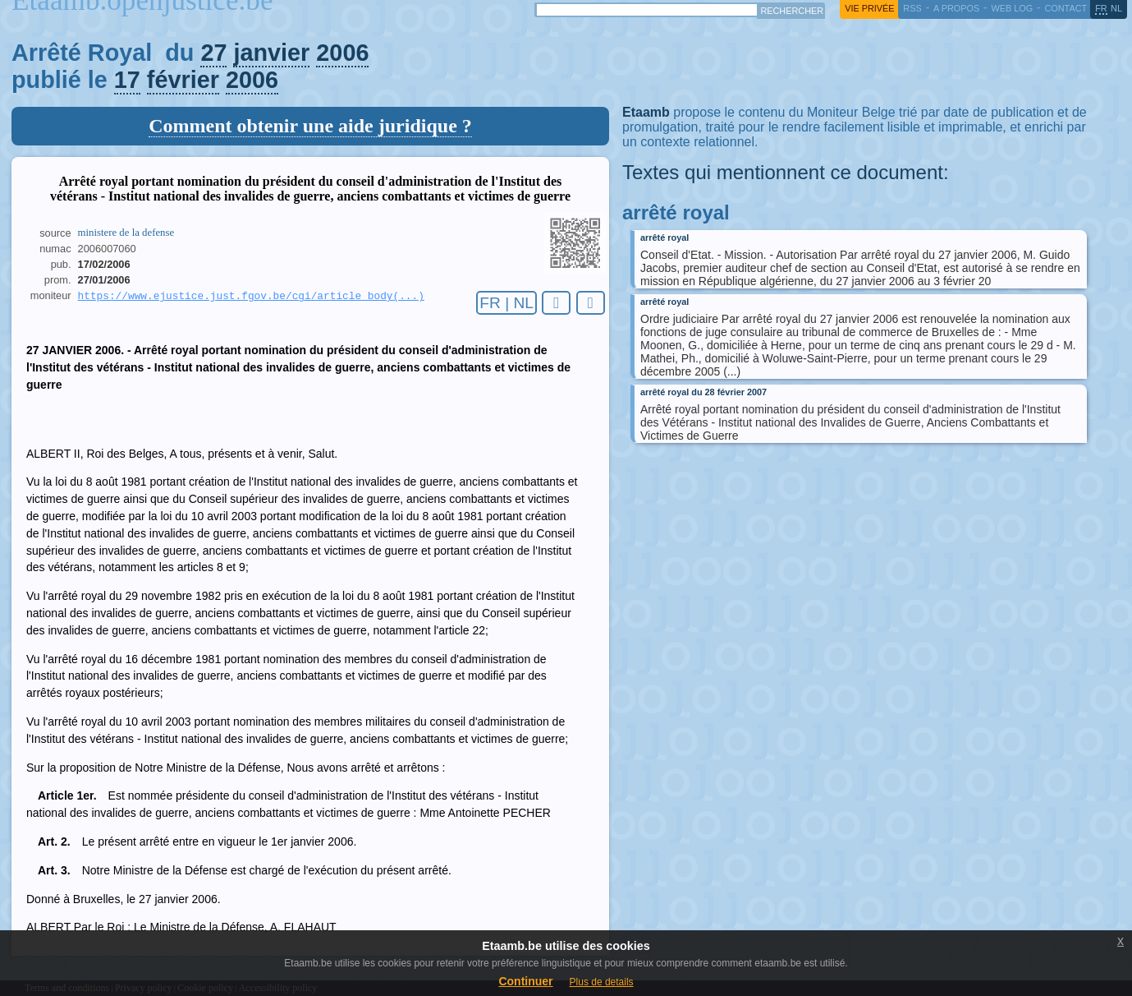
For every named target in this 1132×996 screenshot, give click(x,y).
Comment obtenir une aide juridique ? (310, 125)
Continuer (525, 981)
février (183, 80)
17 (127, 80)
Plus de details (602, 982)
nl (1116, 8)
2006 (342, 52)
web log (1012, 8)
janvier (271, 52)
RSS (912, 8)
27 (213, 52)
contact (1065, 8)
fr (1101, 8)
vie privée (869, 8)
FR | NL (506, 302)
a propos (956, 8)
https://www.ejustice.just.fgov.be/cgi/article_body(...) (251, 296)
